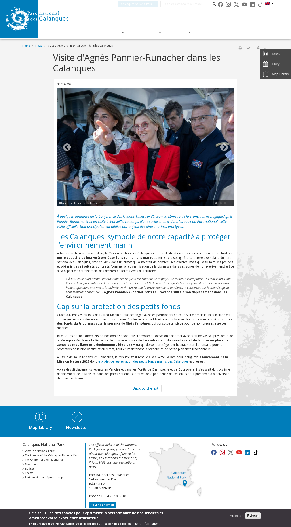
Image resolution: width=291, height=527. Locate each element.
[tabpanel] (145, 147)
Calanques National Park (141, 4)
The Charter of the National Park (45, 460)
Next (224, 147)
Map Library (40, 427)
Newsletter (77, 427)
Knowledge (145, 32)
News (38, 46)
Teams (29, 473)
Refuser (253, 515)
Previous (67, 147)
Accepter (236, 516)
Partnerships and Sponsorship (44, 477)
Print (240, 48)
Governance (32, 464)
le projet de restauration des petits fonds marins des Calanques (143, 361)
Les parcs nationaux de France (188, 4)
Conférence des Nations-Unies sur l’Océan (131, 216)
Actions (179, 32)
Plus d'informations (146, 524)
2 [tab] (221, 203)
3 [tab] (225, 203)
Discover (111, 32)
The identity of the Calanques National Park (52, 455)
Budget (29, 468)
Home (26, 46)
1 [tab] (216, 203)
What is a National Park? (40, 451)
